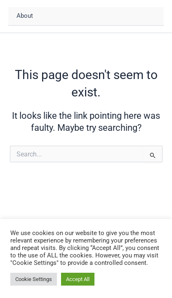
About (24, 15)
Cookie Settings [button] (33, 279)
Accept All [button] (78, 279)
